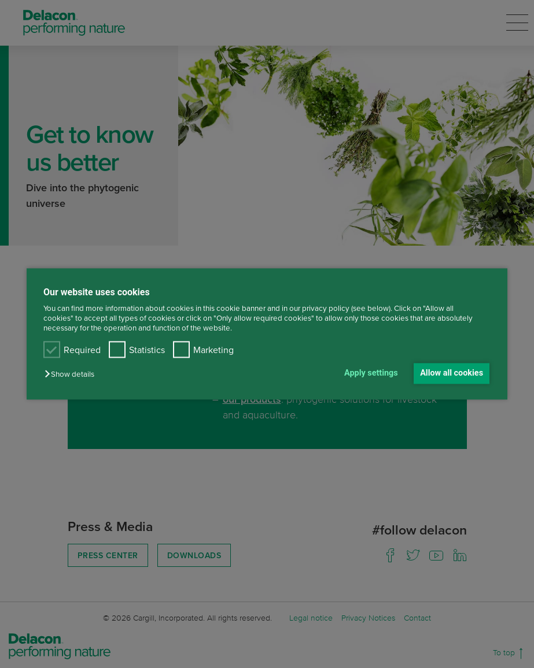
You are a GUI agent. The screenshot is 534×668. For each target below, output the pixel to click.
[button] (72, 374)
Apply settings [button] (370, 373)
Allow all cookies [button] (451, 373)
